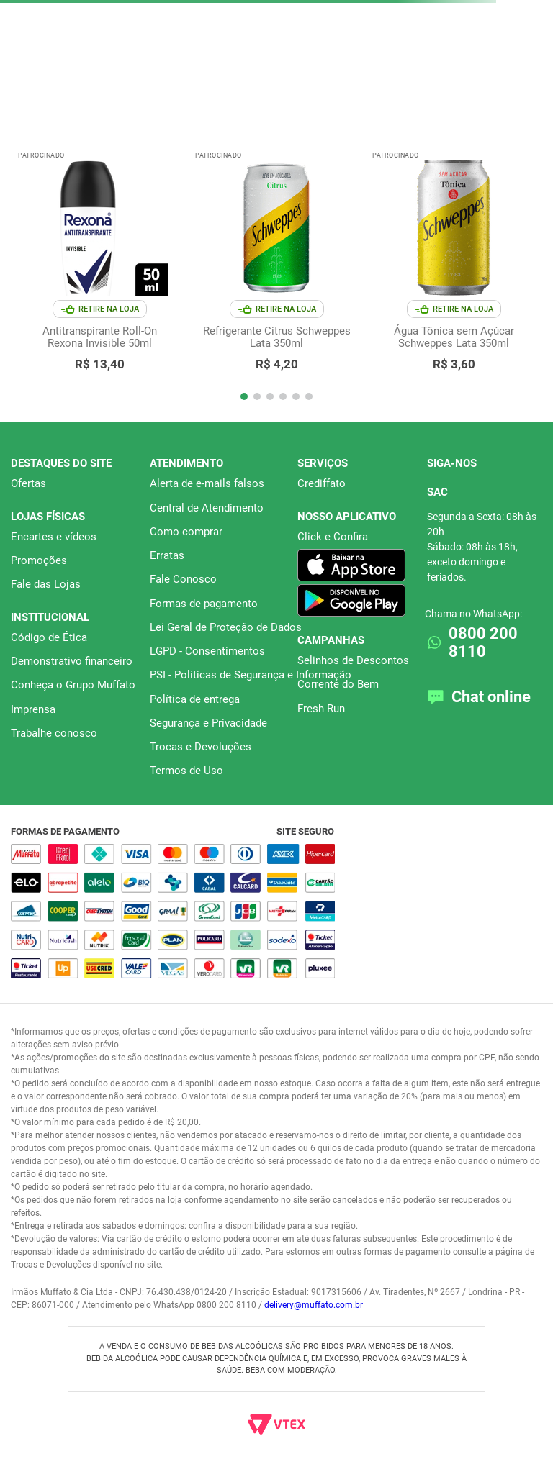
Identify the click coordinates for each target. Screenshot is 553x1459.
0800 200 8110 (483, 642)
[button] (244, 396)
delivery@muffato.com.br (313, 1305)
